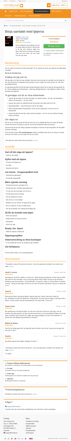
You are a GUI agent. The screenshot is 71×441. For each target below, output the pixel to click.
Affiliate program (31, 426)
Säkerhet (9, 379)
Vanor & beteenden (26, 11)
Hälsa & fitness (56, 11)
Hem (6, 25)
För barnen (8, 15)
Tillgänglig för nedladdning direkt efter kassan (53, 54)
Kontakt (5, 1)
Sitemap (28, 428)
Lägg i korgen (54, 46)
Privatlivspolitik (30, 430)
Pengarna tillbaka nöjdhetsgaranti (54, 50)
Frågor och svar (21, 1)
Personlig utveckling (42, 11)
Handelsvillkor (30, 423)
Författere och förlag (32, 421)
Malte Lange (25, 37)
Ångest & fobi (13, 11)
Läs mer (35, 140)
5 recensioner (27, 42)
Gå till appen (30, 433)
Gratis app (9, 373)
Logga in (64, 1)
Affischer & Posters (35, 15)
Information (12, 1)
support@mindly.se (13, 406)
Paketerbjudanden (20, 15)
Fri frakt (8, 368)
